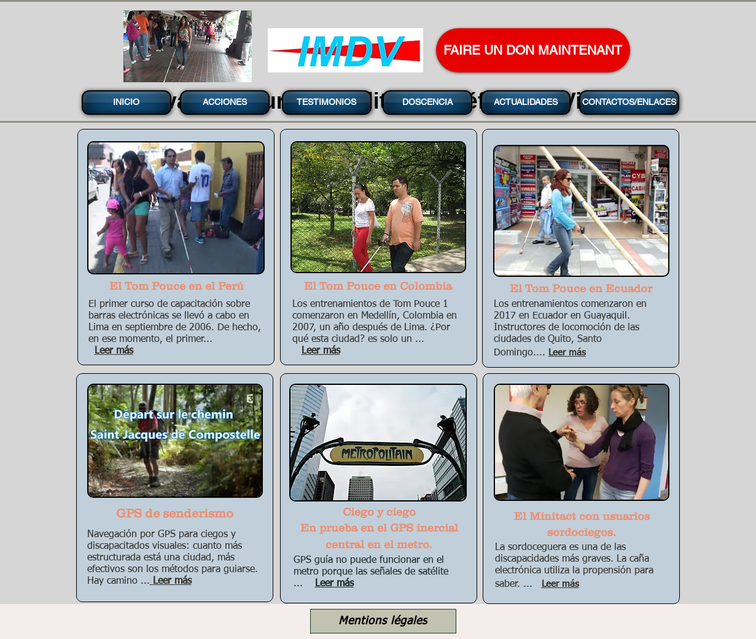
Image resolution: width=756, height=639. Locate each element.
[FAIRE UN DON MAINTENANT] (533, 50)
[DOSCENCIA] (427, 102)
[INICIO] (126, 102)
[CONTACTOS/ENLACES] (629, 102)
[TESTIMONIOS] (327, 102)
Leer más (334, 584)
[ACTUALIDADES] (526, 102)
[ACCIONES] (225, 102)
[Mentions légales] (383, 621)
